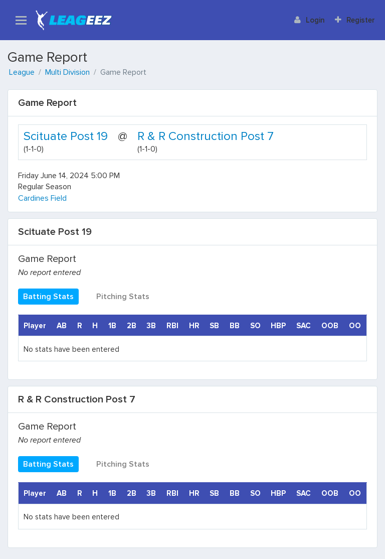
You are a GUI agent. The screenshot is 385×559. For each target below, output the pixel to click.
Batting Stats (48, 297)
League (22, 72)
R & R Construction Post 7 (205, 136)
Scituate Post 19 (66, 136)
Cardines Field (42, 198)
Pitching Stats (122, 297)
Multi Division (67, 72)
